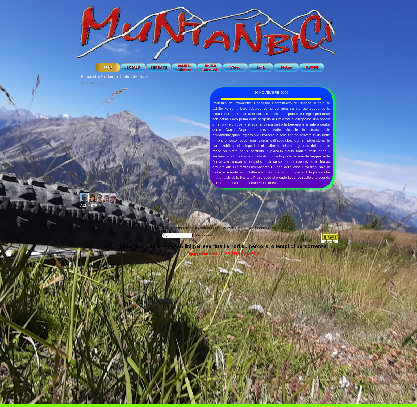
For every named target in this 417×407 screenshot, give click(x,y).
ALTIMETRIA (90, 205)
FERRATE (166, 227)
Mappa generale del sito (262, 227)
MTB (144, 227)
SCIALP (153, 227)
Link (224, 227)
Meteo (232, 227)
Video (215, 227)
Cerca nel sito (204, 235)
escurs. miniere (183, 227)
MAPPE (242, 227)
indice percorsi (202, 227)
